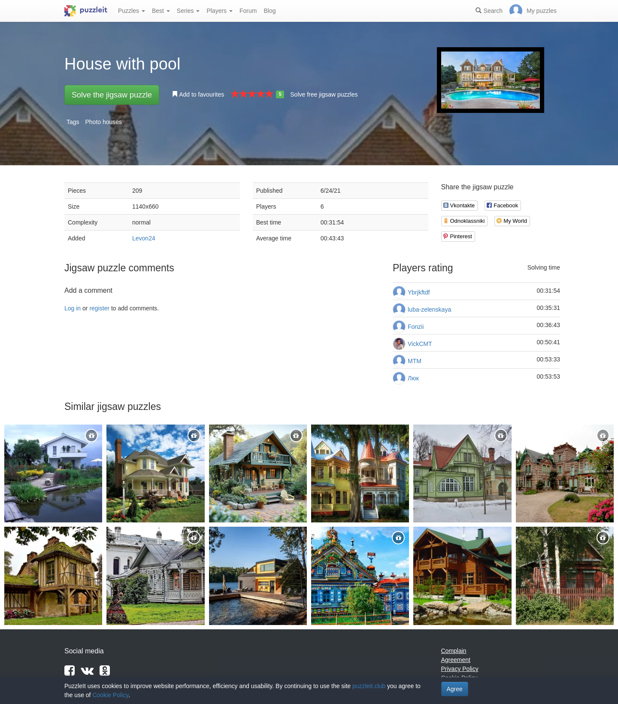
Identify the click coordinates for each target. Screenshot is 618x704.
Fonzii (416, 326)
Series (188, 10)
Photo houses (103, 121)
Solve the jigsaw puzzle (112, 95)
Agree (455, 689)
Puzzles (131, 10)
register (99, 308)
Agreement (455, 659)
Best (161, 10)
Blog (270, 10)
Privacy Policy (460, 668)
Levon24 (143, 238)
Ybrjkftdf (419, 292)
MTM (414, 361)
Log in (72, 308)
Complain (454, 650)
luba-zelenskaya (429, 309)
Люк (413, 378)
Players (219, 10)
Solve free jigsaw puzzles (323, 94)
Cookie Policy (110, 695)
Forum (248, 10)
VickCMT (420, 343)
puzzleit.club (368, 686)
